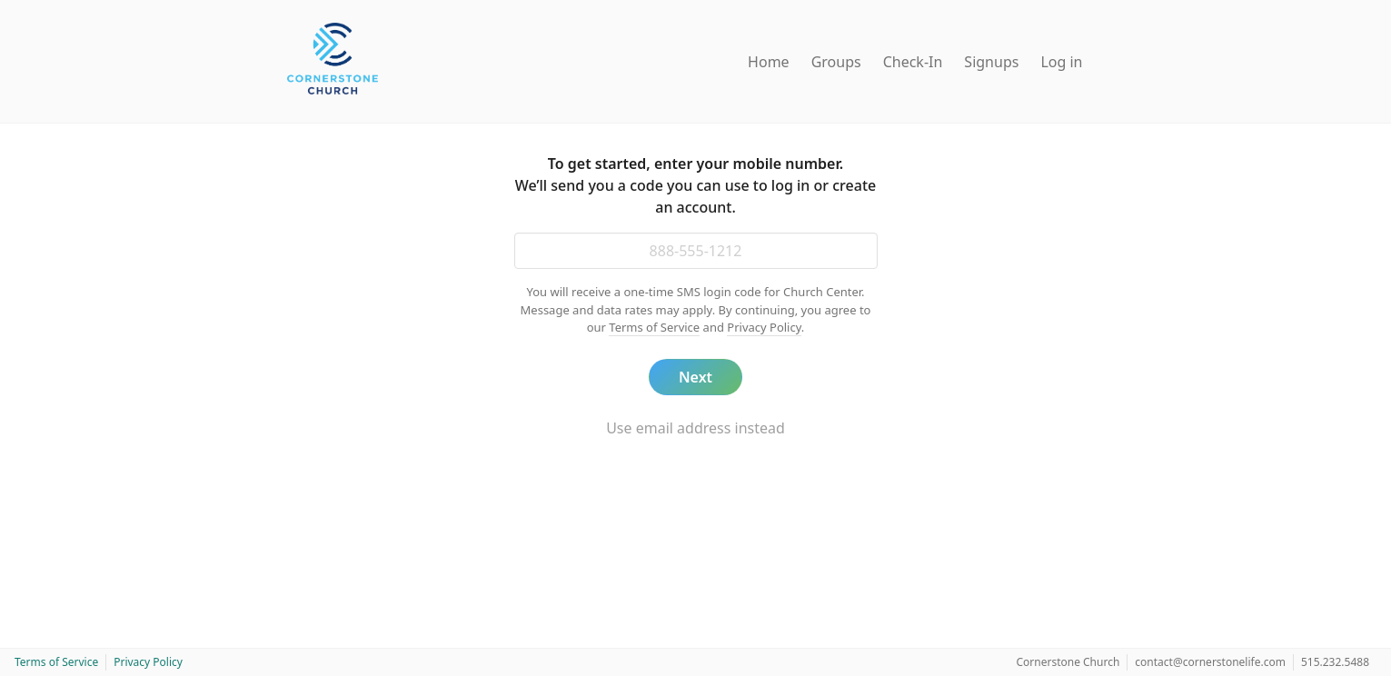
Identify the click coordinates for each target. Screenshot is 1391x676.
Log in (1061, 62)
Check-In (913, 62)
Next (695, 377)
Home (769, 62)
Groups (836, 62)
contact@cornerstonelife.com (1210, 662)
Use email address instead (695, 428)
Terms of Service (654, 327)
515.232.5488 (1335, 662)
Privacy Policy (764, 327)
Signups (991, 62)
